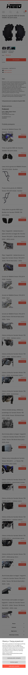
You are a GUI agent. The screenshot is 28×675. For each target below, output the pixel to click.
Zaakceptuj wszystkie (14, 666)
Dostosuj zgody (14, 662)
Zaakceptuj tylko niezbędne (14, 658)
